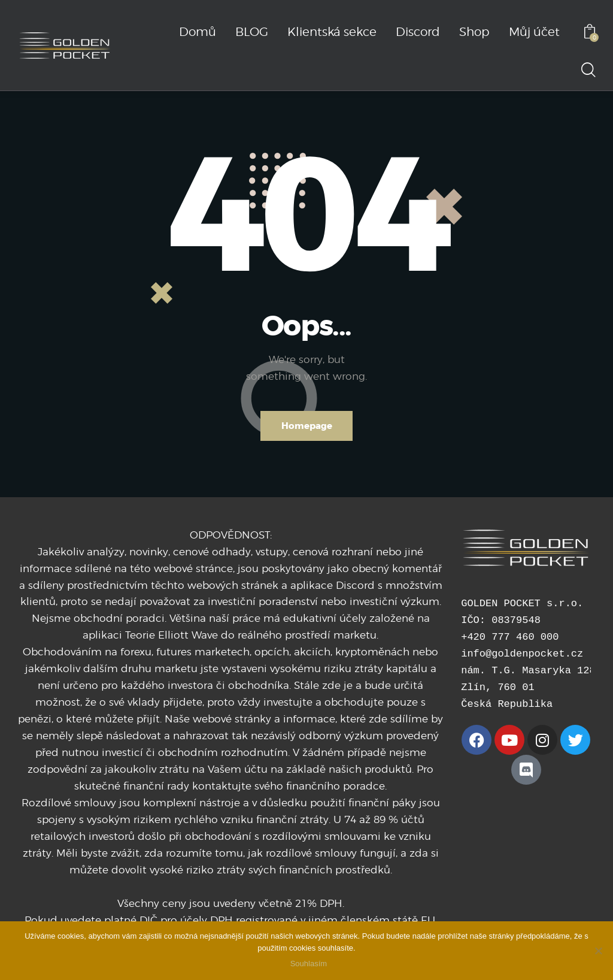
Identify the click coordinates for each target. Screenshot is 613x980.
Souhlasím (309, 964)
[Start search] (587, 70)
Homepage (306, 426)
